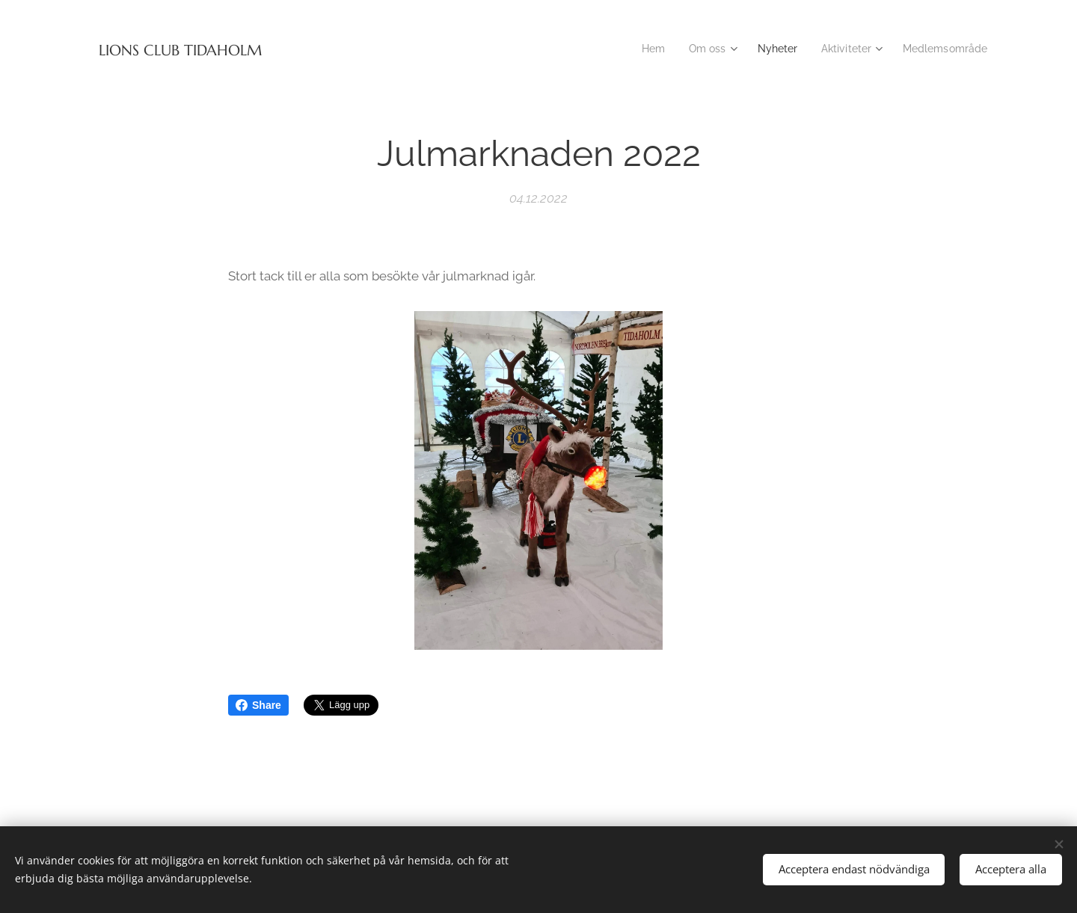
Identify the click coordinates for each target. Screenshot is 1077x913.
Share (258, 705)
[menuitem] (639, 48)
